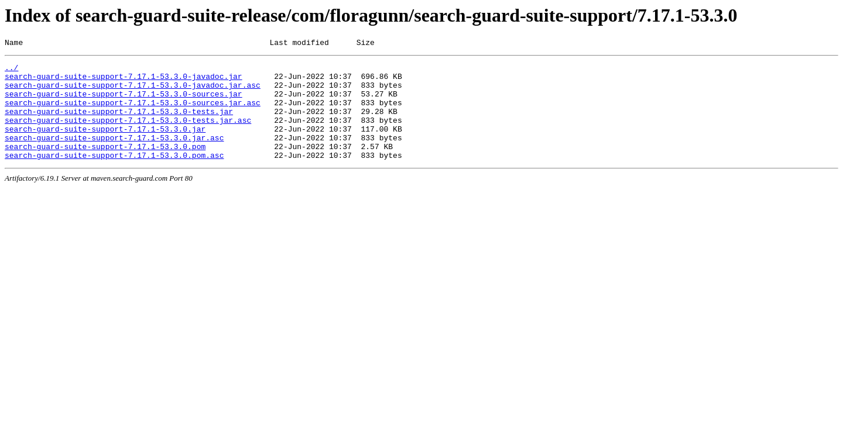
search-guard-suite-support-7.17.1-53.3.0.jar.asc (114, 155)
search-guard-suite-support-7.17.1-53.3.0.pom (105, 165)
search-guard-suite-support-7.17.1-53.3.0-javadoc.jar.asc (133, 92)
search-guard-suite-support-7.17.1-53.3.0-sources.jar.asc (133, 113)
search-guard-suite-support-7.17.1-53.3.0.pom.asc (114, 176)
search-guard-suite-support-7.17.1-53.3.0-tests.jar (119, 123)
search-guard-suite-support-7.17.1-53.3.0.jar (105, 144)
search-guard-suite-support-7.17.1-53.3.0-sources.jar (123, 102)
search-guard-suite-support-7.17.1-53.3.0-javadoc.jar (123, 81)
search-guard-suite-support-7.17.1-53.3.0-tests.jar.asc (128, 134)
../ (11, 70)
